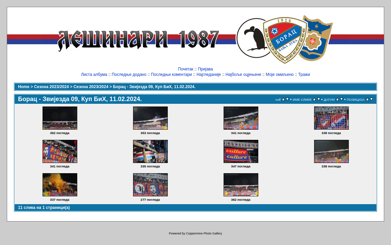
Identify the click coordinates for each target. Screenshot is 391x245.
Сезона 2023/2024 (51, 86)
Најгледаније (208, 74)
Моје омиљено (280, 74)
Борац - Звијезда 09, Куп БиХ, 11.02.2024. (154, 86)
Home (23, 86)
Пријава (205, 69)
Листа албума (94, 74)
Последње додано (129, 74)
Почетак (185, 69)
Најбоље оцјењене (243, 74)
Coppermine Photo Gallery (204, 233)
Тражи (304, 74)
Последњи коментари (171, 74)
